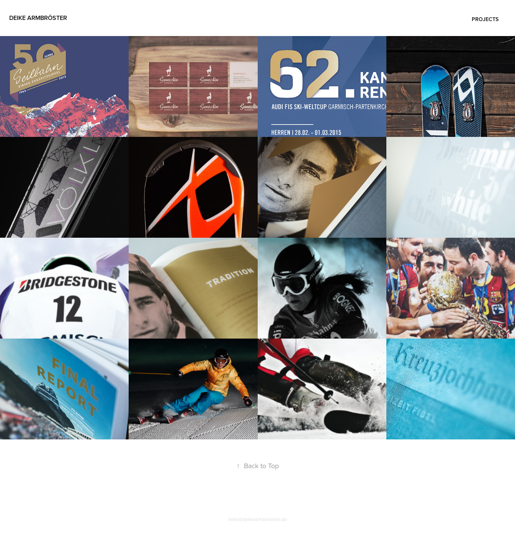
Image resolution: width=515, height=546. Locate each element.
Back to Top (258, 465)
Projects (485, 19)
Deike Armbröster (38, 17)
